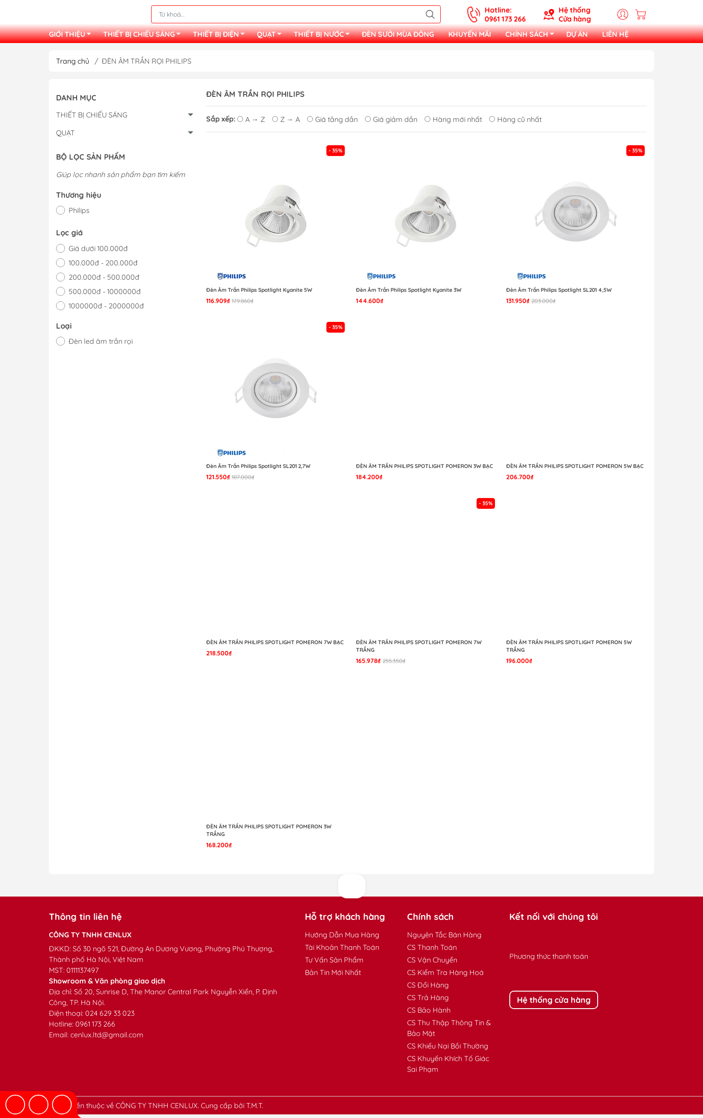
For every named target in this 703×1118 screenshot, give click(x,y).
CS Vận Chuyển (432, 963)
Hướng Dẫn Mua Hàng (342, 938)
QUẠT (271, 37)
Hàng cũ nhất (515, 122)
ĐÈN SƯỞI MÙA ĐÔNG (398, 35)
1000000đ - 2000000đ (106, 309)
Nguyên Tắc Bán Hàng (444, 938)
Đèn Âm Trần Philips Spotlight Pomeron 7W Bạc (275, 645)
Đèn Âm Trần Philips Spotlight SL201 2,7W (258, 469)
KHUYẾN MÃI (469, 35)
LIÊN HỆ (615, 35)
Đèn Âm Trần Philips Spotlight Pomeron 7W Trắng (419, 649)
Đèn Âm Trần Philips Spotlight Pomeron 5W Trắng (569, 649)
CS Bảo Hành (429, 1013)
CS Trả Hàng (428, 1001)
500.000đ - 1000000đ (105, 294)
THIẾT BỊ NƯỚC (324, 37)
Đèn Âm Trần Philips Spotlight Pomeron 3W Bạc (424, 469)
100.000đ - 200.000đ (103, 266)
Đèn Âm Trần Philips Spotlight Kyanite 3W (408, 293)
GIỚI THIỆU (72, 37)
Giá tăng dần (332, 122)
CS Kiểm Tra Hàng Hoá (445, 975)
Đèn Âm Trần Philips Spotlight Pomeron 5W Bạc (575, 469)
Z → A (286, 122)
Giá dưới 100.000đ (98, 251)
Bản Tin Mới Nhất (333, 975)
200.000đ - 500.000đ (104, 280)
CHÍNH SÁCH (532, 37)
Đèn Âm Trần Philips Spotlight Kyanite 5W (259, 293)
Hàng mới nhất (453, 122)
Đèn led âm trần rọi (101, 344)
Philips (79, 213)
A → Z (251, 122)
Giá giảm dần (391, 122)
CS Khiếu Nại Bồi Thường (447, 1049)
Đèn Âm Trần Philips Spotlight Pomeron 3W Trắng (268, 834)
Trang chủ (72, 64)
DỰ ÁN (577, 35)
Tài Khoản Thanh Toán (342, 950)
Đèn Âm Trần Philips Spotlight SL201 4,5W (559, 293)
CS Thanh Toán (432, 950)
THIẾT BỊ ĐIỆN (221, 37)
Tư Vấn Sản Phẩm (334, 963)
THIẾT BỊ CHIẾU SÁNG (144, 37)
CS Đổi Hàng (428, 988)
